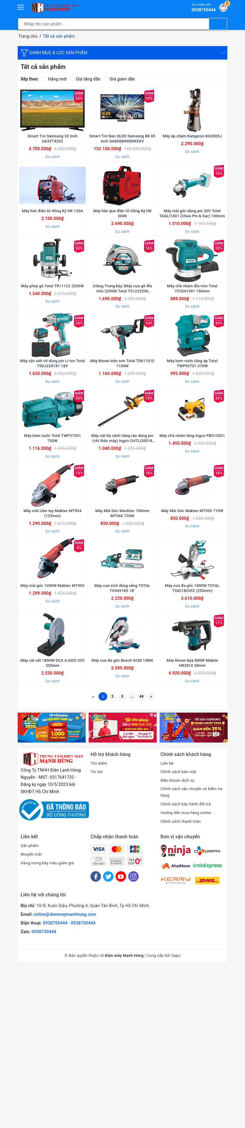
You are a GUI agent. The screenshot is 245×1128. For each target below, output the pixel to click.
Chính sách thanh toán (182, 981)
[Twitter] (108, 1036)
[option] (52, 887)
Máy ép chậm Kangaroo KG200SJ (192, 155)
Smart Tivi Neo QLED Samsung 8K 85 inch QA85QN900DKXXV (122, 158)
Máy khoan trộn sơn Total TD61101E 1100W (122, 442)
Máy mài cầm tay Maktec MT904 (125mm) (52, 631)
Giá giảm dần (119, 79)
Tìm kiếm (99, 922)
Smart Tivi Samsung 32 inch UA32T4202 (52, 158)
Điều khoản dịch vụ (179, 939)
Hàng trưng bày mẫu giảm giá (49, 1023)
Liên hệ (167, 922)
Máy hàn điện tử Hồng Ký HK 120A (52, 250)
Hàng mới (54, 79)
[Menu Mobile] (21, 6)
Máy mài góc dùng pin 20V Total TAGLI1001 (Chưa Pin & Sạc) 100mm (192, 253)
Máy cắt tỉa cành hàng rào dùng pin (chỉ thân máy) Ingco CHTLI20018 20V (122, 536)
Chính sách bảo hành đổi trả (187, 964)
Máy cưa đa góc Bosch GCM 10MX (122, 817)
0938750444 (55, 1083)
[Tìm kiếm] (218, 24)
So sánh (52, 176)
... (135, 854)
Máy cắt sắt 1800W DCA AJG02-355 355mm (52, 820)
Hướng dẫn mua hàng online (188, 972)
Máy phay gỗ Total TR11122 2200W (52, 347)
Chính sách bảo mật (180, 931)
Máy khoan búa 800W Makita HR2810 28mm (192, 820)
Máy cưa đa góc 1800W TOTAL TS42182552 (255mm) (192, 725)
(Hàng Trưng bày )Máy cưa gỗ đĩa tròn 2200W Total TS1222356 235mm (122, 347)
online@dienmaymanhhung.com (65, 1074)
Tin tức (97, 931)
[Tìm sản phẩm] (113, 24)
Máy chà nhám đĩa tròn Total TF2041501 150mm (192, 347)
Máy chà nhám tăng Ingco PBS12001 (192, 536)
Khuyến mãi (32, 1014)
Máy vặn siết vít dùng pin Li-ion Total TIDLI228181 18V (52, 442)
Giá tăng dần (85, 79)
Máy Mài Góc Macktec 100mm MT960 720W (122, 631)
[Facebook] (95, 1036)
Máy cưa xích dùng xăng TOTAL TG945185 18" (122, 725)
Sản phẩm (30, 1005)
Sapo (176, 1115)
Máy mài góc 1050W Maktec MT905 (52, 725)
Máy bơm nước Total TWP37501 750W (52, 536)
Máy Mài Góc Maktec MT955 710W (192, 631)
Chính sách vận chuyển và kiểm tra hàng (191, 952)
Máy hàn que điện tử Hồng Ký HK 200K (122, 253)
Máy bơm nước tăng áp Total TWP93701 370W (192, 442)
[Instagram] (133, 1036)
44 (147, 854)
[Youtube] (121, 1036)
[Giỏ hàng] (222, 9)
